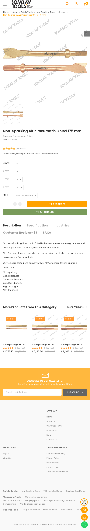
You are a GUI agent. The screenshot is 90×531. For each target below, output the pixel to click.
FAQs (47, 232)
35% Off (11, 319)
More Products (75, 307)
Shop (15, 12)
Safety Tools (27, 12)
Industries (61, 225)
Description (12, 225)
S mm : (7, 170)
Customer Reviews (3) (20, 232)
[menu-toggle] (5, 4)
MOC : (7, 195)
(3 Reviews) (21, 148)
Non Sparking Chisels (23, 136)
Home (6, 12)
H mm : (7, 178)
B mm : (7, 187)
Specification (37, 225)
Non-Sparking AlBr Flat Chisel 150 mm (21, 344)
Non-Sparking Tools (46, 12)
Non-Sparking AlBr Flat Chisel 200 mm (51, 344)
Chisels (62, 12)
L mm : (7, 162)
